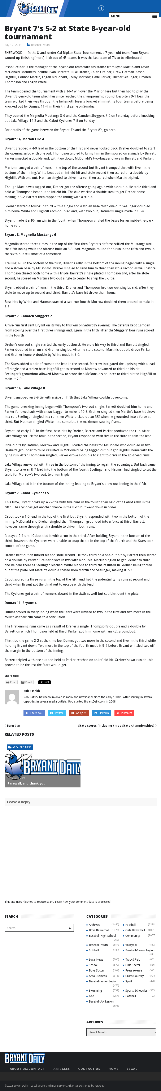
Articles (61, 1069)
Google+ (78, 713)
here (112, 130)
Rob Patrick (31, 690)
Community (132, 935)
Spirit (128, 981)
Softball (94, 950)
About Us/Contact (27, 1069)
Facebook (34, 713)
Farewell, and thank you (26, 783)
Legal (132, 1069)
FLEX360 (99, 1085)
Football (130, 924)
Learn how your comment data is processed (82, 901)
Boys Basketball (99, 930)
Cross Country (134, 976)
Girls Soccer (132, 965)
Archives (94, 924)
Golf (91, 996)
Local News (96, 959)
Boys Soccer (96, 970)
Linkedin (102, 713)
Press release (133, 970)
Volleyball (131, 945)
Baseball (130, 996)
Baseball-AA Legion (101, 1001)
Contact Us (89, 1069)
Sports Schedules (136, 990)
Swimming (95, 990)
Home (113, 1069)
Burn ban (13, 725)
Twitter (56, 713)
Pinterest (124, 713)
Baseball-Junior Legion (103, 981)
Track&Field (132, 959)
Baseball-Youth (40, 45)
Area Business (21, 747)
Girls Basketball (135, 930)
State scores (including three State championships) (116, 725)
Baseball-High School (102, 935)
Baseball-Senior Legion (140, 950)
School (93, 965)
